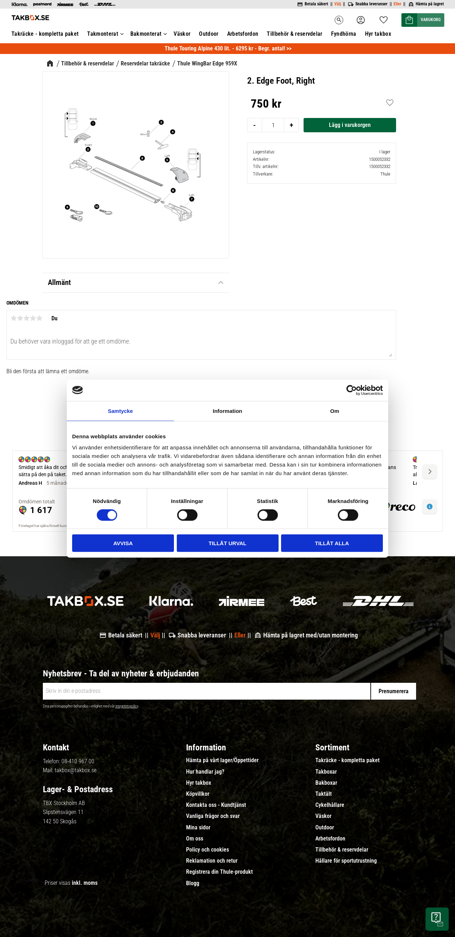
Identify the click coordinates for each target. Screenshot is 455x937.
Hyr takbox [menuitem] (198, 783)
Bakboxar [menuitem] (326, 783)
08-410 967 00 (77, 761)
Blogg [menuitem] (192, 883)
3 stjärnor (26, 318)
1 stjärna (13, 318)
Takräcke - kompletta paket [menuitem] (347, 760)
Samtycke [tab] (120, 411)
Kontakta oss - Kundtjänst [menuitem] (216, 805)
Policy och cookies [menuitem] (207, 850)
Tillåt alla (332, 543)
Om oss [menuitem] (194, 838)
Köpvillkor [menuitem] (197, 794)
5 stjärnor (39, 318)
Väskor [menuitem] (323, 816)
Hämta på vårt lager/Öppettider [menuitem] (222, 760)
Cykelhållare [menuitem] (329, 805)
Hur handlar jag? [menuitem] (205, 772)
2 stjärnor (20, 318)
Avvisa (123, 543)
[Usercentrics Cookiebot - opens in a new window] (351, 390)
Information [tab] (227, 411)
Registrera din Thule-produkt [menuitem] (219, 872)
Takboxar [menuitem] (326, 772)
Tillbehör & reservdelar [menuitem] (341, 850)
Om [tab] (334, 411)
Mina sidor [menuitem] (198, 827)
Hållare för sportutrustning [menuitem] (346, 861)
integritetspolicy (126, 706)
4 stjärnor (33, 318)
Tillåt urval (227, 543)
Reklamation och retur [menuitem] (212, 861)
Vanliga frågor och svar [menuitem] (213, 816)
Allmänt (59, 282)
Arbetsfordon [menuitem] (330, 838)
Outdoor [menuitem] (324, 827)
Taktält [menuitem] (323, 794)
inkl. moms (85, 882)
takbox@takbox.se (75, 770)
